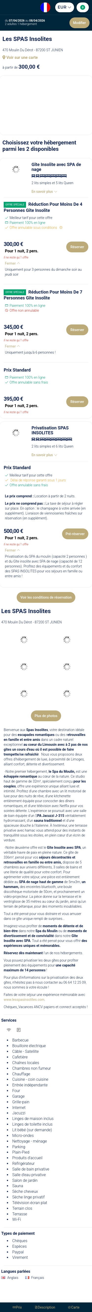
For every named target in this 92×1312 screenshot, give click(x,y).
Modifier (79, 23)
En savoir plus (44, 191)
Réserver (77, 247)
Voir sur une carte (20, 57)
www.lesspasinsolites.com (24, 1000)
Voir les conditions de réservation (46, 597)
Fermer (12, 263)
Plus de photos (46, 716)
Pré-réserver (75, 534)
